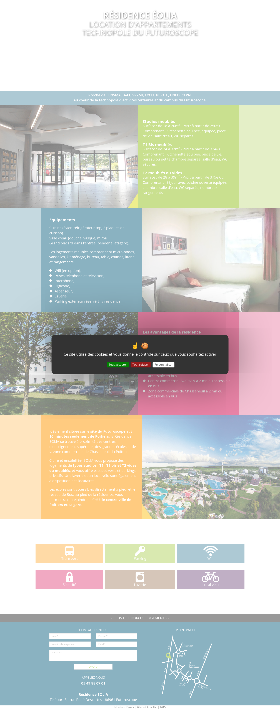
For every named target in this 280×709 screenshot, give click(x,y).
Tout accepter (118, 365)
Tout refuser (140, 365)
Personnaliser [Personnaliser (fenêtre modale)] (163, 365)
